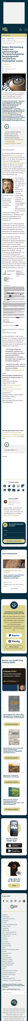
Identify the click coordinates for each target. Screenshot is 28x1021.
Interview (4, 938)
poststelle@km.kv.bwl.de (16, 370)
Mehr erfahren (14, 647)
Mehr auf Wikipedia (10, 681)
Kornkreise (5, 942)
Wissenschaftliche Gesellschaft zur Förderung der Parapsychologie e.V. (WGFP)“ (13, 141)
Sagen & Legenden (7, 961)
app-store (14, 845)
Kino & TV (5, 940)
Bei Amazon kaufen (12, 809)
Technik (4, 967)
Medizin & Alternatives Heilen (10, 949)
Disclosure (5, 920)
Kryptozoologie (6, 945)
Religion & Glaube (7, 959)
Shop (14, 885)
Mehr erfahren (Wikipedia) (11, 515)
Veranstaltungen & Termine (9, 970)
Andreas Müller (5, 64)
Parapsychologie (15, 155)
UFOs (3, 968)
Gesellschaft (5, 930)
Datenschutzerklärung (8, 978)
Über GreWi (5, 976)
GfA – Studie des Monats (9, 932)
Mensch (4, 951)
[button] (4, 486)
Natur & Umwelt (6, 953)
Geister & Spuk (6, 926)
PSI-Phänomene (6, 957)
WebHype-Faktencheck (8, 974)
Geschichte (5, 928)
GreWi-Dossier (6, 936)
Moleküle (21, 584)
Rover (5, 586)
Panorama (5, 955)
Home (3, 38)
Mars (17, 584)
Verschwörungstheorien (9, 972)
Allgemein (5, 915)
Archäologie (5, 916)
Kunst (3, 947)
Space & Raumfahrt (7, 965)
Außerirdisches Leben (10, 570)
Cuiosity (10, 584)
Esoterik (4, 922)
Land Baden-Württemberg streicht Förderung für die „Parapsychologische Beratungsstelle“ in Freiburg (13, 434)
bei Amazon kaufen (12, 724)
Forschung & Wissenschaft (9, 924)
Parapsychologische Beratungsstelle (13, 163)
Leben (13, 584)
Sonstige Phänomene (8, 963)
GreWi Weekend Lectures (9, 934)
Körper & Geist (10, 38)
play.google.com (14, 851)
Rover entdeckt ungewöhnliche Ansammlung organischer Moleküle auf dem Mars (14, 576)
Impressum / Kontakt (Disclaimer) (11, 980)
